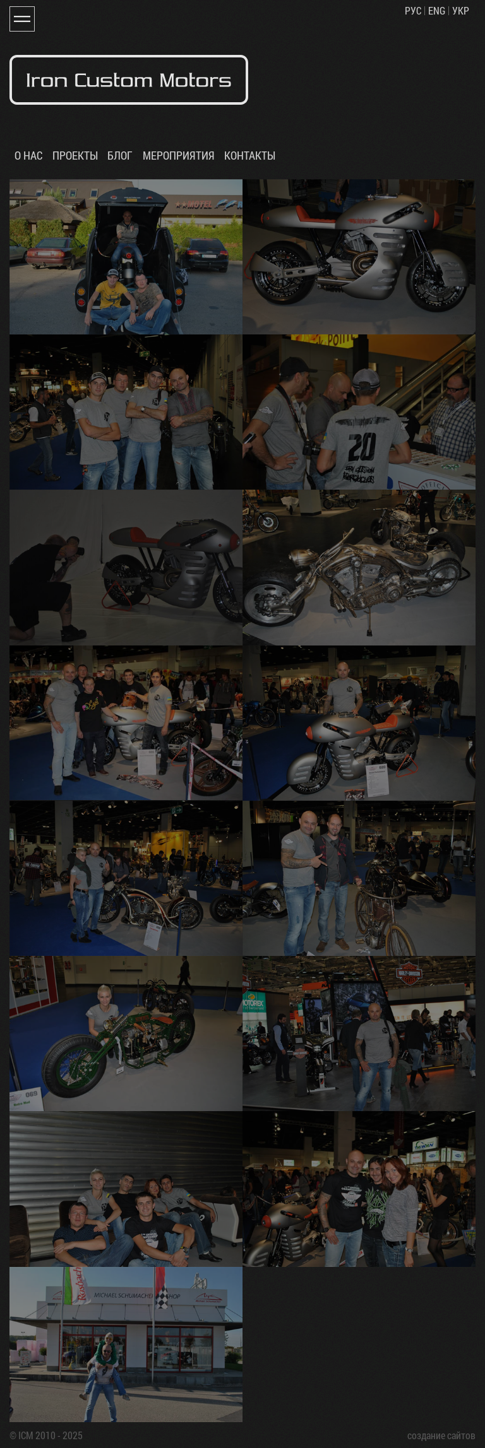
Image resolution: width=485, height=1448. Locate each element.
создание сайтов (441, 1435)
